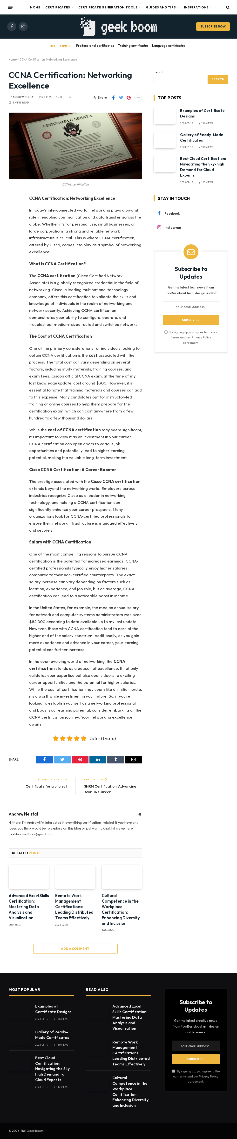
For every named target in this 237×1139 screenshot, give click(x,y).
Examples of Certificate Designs (202, 113)
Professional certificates (95, 45)
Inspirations (196, 7)
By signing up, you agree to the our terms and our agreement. (190, 337)
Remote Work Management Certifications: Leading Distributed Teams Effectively (74, 906)
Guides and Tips (161, 7)
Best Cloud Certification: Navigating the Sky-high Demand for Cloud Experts (203, 167)
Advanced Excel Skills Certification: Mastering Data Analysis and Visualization (29, 906)
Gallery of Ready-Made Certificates (201, 137)
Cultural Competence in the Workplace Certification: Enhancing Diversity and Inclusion (121, 909)
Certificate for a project (46, 786)
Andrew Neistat (24, 97)
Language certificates (168, 45)
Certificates (57, 7)
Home (35, 7)
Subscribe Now (213, 26)
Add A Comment (75, 949)
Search (159, 72)
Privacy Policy (201, 337)
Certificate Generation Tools (108, 7)
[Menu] (10, 7)
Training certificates (133, 45)
